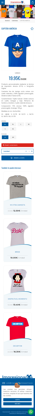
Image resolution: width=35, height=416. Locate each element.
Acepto (17, 399)
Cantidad (6, 151)
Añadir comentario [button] (10, 145)
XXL (5, 124)
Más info (17, 404)
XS (13, 129)
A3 (5, 137)
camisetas (15, 20)
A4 (13, 137)
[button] (31, 412)
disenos (7, 20)
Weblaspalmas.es (21, 413)
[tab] (17, 145)
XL (13, 124)
